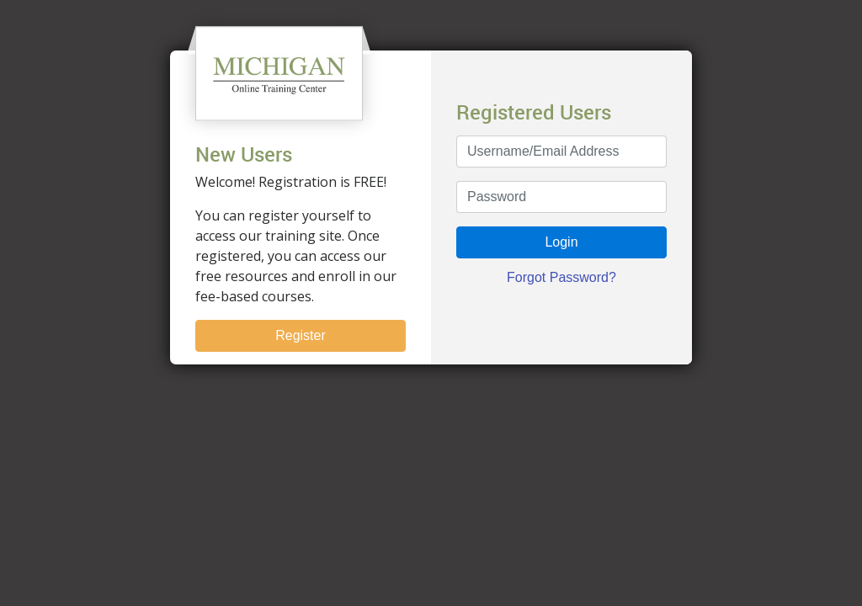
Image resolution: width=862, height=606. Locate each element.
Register (300, 335)
